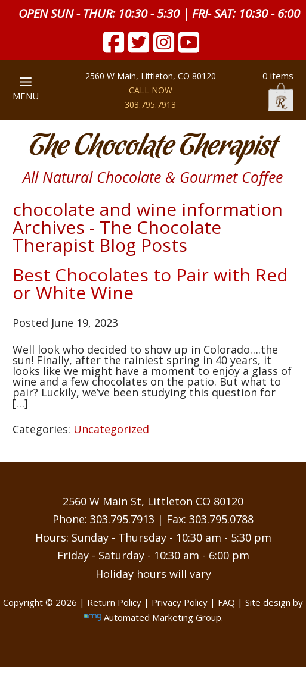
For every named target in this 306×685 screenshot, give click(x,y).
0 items (277, 90)
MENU (26, 89)
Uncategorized (111, 429)
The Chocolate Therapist (153, 147)
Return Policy (114, 602)
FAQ (226, 602)
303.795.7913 (150, 104)
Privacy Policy (180, 602)
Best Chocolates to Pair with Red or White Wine (150, 283)
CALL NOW (150, 90)
